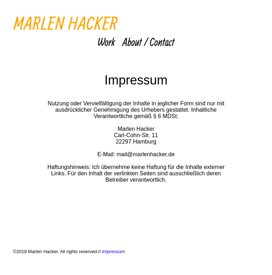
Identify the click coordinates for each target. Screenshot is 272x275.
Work (106, 42)
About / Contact (148, 42)
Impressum (113, 251)
